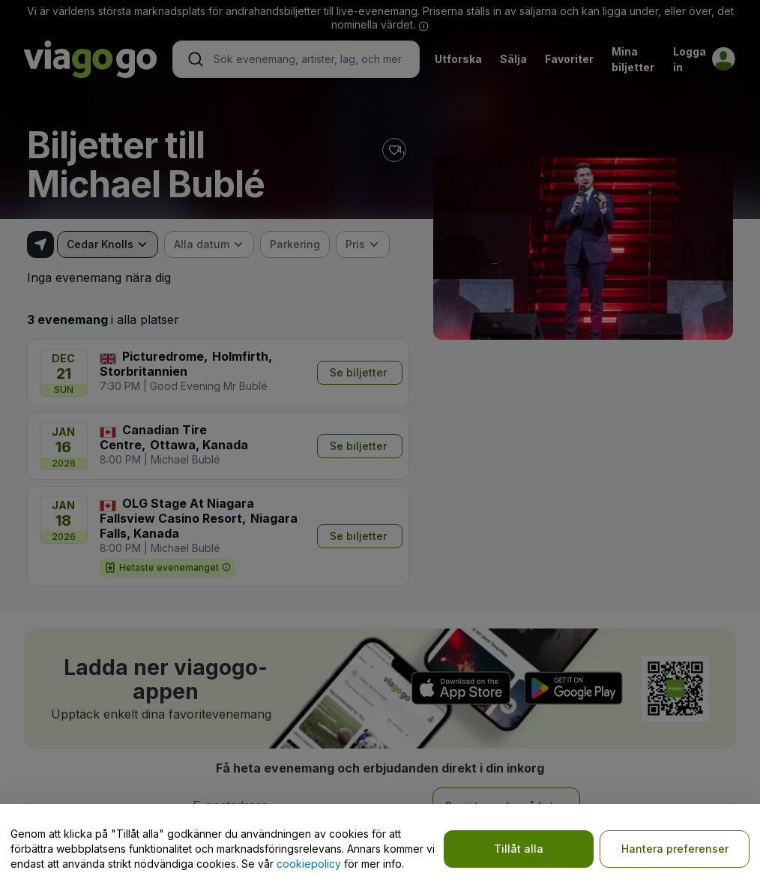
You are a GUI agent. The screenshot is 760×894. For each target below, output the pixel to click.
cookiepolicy (309, 863)
